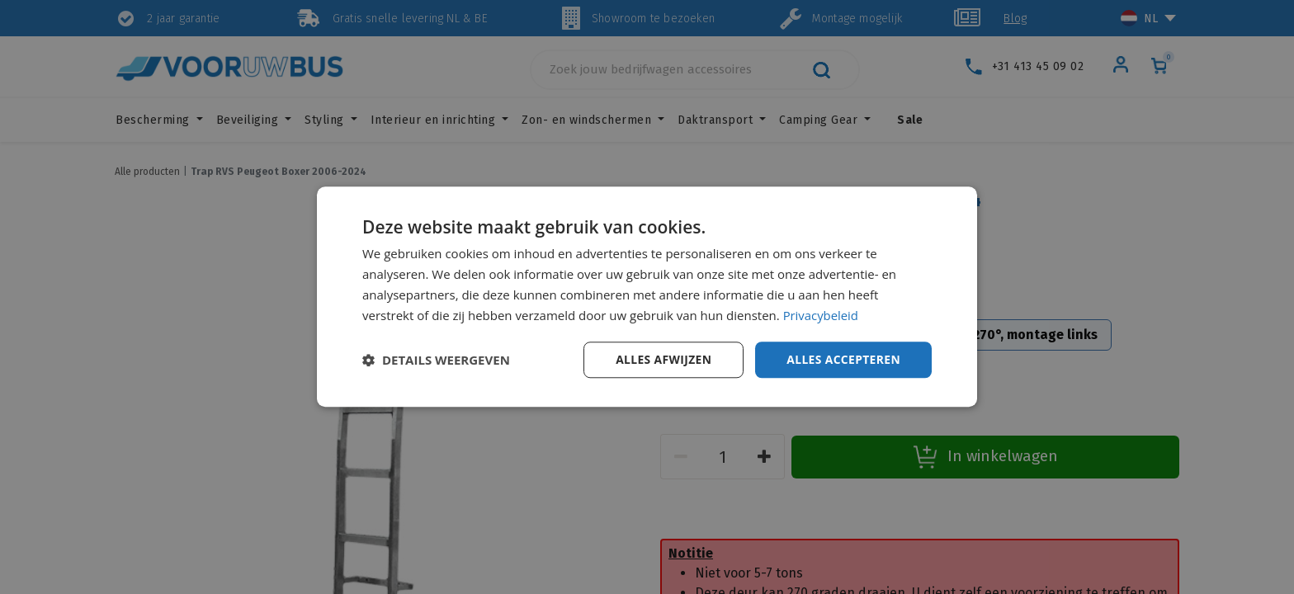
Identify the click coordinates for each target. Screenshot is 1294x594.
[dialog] (647, 297)
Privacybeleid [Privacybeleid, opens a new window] (821, 315)
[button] (436, 360)
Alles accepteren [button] (842, 359)
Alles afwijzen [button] (662, 359)
